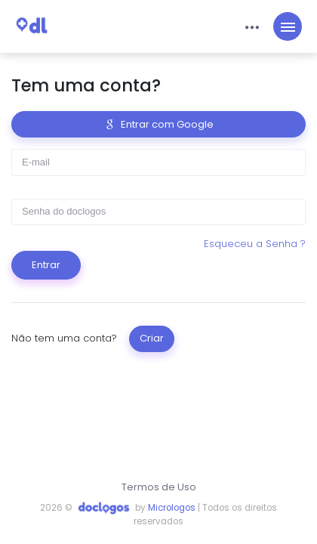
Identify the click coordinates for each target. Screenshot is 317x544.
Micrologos (171, 508)
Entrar (46, 265)
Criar (152, 338)
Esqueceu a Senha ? (255, 243)
